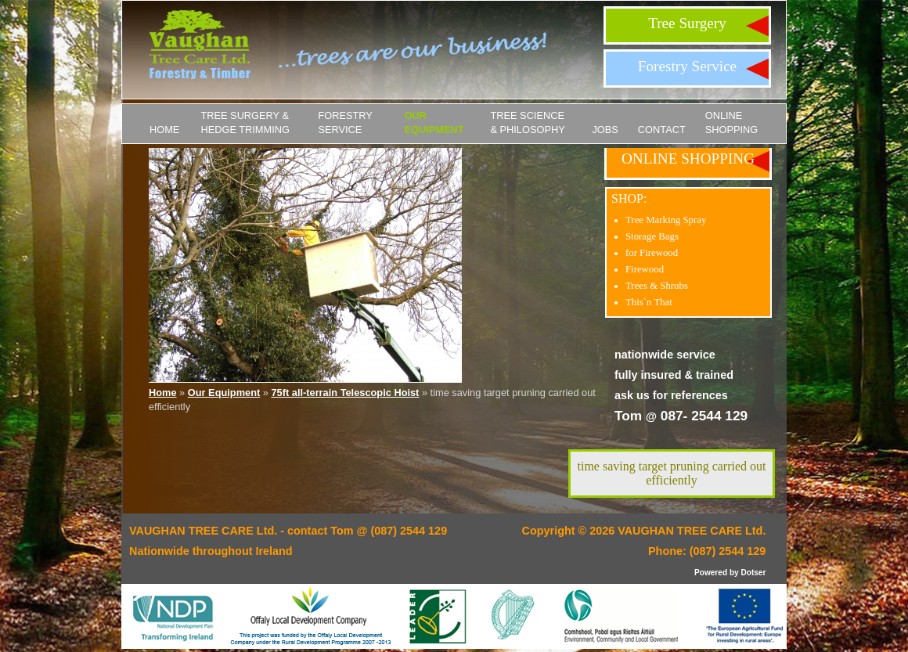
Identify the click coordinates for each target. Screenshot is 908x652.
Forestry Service (687, 66)
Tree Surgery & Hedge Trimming (245, 122)
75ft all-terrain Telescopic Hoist (345, 392)
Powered (710, 572)
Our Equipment (433, 122)
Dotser (753, 572)
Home (164, 129)
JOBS (605, 129)
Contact (662, 129)
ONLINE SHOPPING (731, 122)
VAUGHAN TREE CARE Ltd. (692, 530)
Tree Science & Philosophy (527, 122)
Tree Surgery (687, 23)
